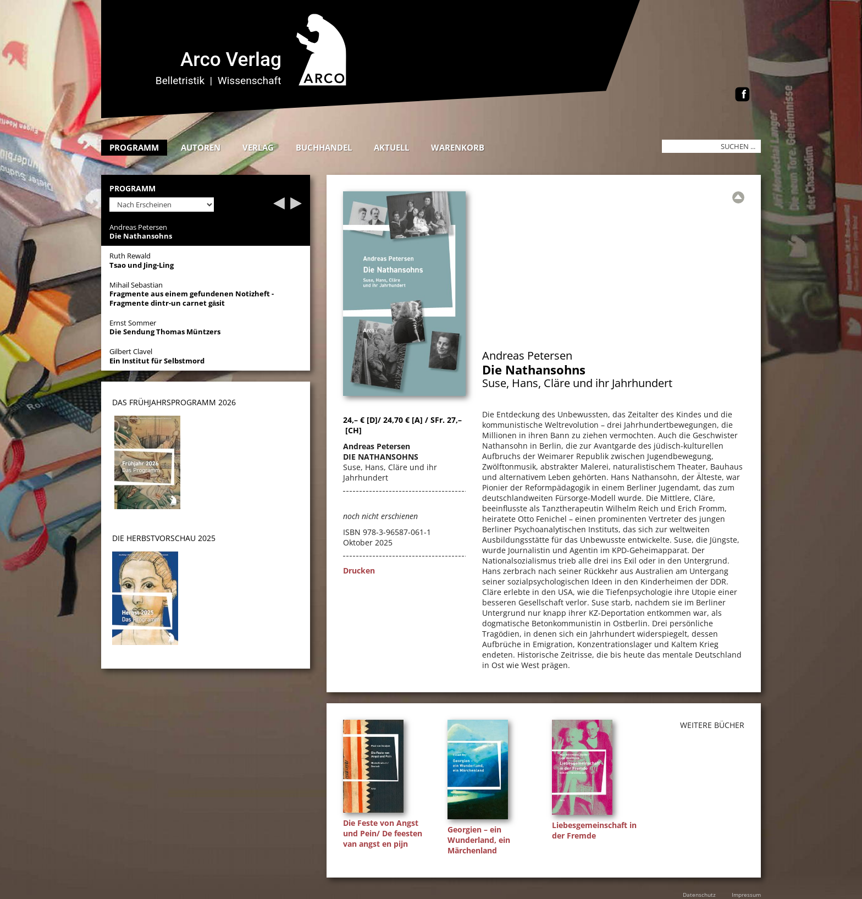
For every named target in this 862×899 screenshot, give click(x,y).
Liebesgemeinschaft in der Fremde (594, 830)
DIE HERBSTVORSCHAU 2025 (164, 538)
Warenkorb (457, 147)
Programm (134, 147)
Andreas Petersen (527, 355)
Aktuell (391, 147)
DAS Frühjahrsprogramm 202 (171, 402)
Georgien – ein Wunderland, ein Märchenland (478, 840)
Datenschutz (699, 894)
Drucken (359, 570)
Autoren (200, 147)
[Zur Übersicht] (738, 197)
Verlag (258, 147)
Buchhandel (324, 147)
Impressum (746, 894)
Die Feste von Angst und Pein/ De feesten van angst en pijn (382, 833)
